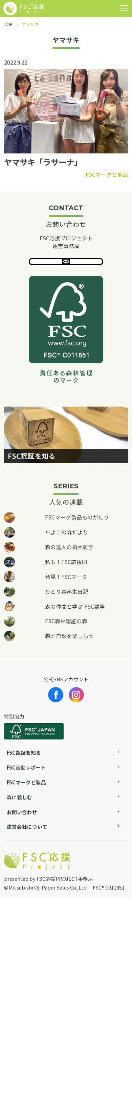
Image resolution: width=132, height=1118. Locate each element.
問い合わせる (66, 266)
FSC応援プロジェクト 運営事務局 (66, 241)
